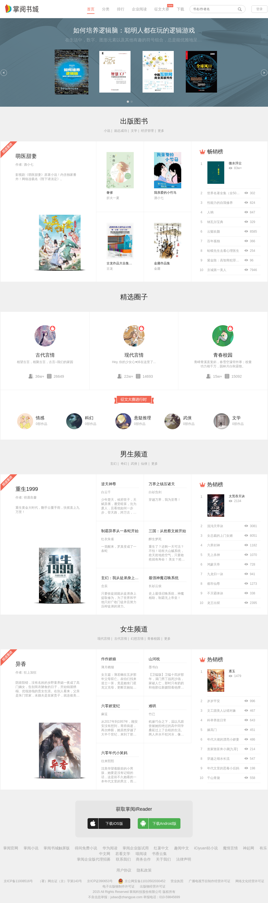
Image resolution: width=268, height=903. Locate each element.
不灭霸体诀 (215, 593)
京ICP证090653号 (100, 881)
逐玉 (232, 671)
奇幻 (124, 464)
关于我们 (163, 859)
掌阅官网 (10, 848)
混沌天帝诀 (215, 526)
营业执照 (177, 881)
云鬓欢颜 (213, 231)
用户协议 (123, 870)
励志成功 (120, 131)
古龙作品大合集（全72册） (126, 263)
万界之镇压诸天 (162, 484)
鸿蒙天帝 (213, 564)
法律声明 (183, 859)
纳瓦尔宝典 (215, 222)
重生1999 (26, 489)
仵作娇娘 (108, 659)
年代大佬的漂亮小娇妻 (223, 739)
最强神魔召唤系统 (164, 578)
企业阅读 (139, 9)
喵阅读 (141, 854)
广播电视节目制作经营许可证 (209, 881)
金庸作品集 (162, 263)
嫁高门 (212, 730)
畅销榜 (215, 151)
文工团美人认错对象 (221, 711)
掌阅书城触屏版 (57, 848)
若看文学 (122, 854)
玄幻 (113, 464)
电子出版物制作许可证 (119, 886)
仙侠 (144, 464)
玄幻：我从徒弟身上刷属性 (123, 578)
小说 (107, 131)
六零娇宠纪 (110, 706)
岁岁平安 (213, 701)
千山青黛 (213, 778)
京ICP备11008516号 (18, 881)
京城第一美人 (216, 270)
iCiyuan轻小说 (206, 848)
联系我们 (123, 859)
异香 (20, 664)
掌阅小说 (30, 848)
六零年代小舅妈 (114, 753)
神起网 (248, 848)
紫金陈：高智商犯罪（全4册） (229, 260)
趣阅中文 (181, 848)
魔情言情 (230, 848)
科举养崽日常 (216, 720)
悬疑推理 (142, 418)
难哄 (152, 706)
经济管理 (147, 131)
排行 (120, 9)
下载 (180, 9)
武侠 (187, 418)
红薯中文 (161, 848)
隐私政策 (144, 870)
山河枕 (154, 659)
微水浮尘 (235, 163)
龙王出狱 (213, 603)
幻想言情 (137, 639)
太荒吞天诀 (237, 496)
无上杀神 (213, 555)
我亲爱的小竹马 (165, 192)
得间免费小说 (86, 848)
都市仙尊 (213, 584)
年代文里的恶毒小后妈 (223, 768)
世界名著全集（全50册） (225, 193)
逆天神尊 (108, 484)
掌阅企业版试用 (136, 848)
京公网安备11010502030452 (141, 881)
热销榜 (215, 484)
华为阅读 (110, 848)
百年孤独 (213, 241)
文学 (134, 131)
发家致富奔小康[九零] (222, 749)
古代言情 (45, 355)
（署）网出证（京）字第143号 (60, 881)
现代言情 (134, 355)
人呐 (210, 212)
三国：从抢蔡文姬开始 (167, 531)
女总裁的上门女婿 (220, 536)
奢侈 (110, 192)
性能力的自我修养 (220, 203)
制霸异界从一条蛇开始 (120, 531)
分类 (105, 9)
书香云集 (159, 854)
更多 (161, 131)
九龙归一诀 (215, 574)
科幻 (89, 418)
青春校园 (222, 355)
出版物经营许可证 (152, 886)
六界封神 (213, 545)
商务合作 (143, 859)
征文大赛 (161, 9)
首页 (90, 9)
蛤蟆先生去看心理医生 (223, 251)
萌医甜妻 (26, 156)
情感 (40, 418)
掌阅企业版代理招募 (94, 859)
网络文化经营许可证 (249, 881)
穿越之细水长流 (218, 759)
